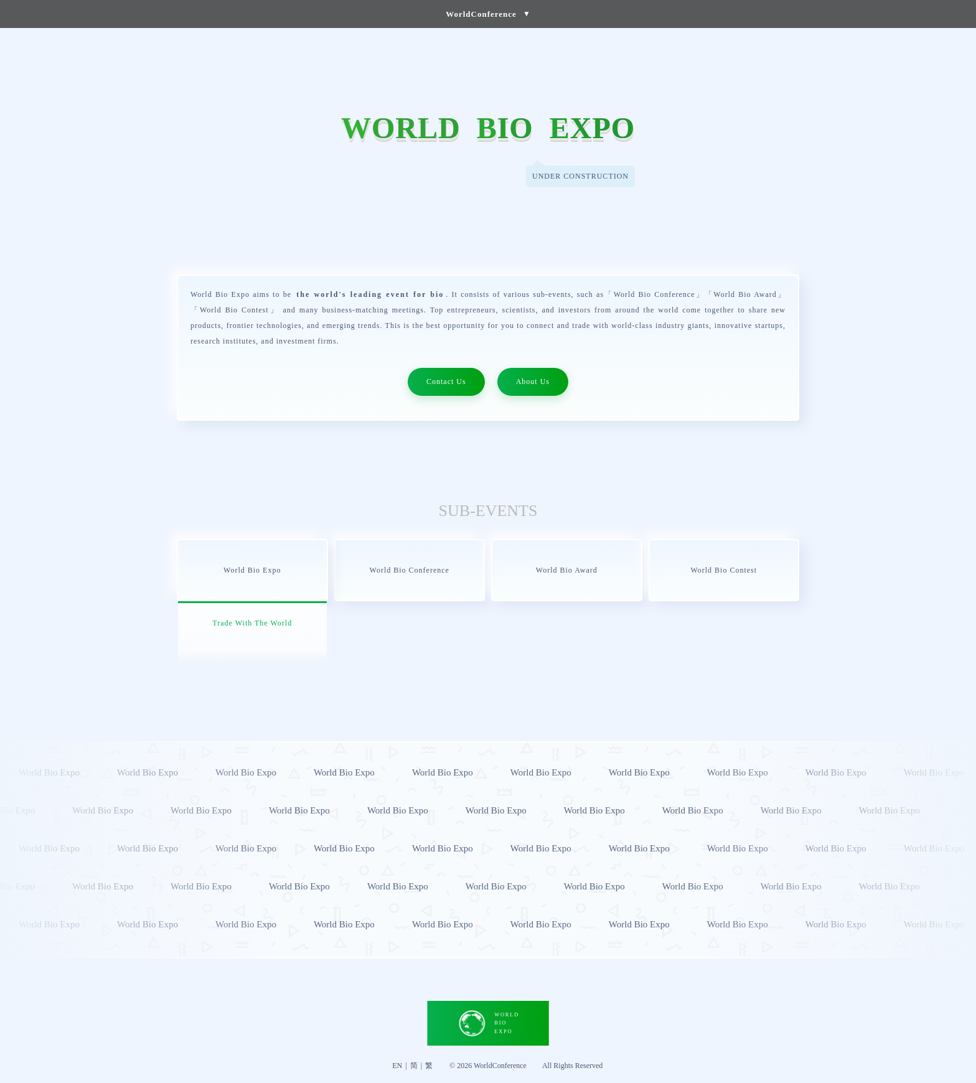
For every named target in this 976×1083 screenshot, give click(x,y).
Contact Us (446, 381)
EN (397, 1065)
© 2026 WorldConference (488, 1065)
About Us (533, 381)
